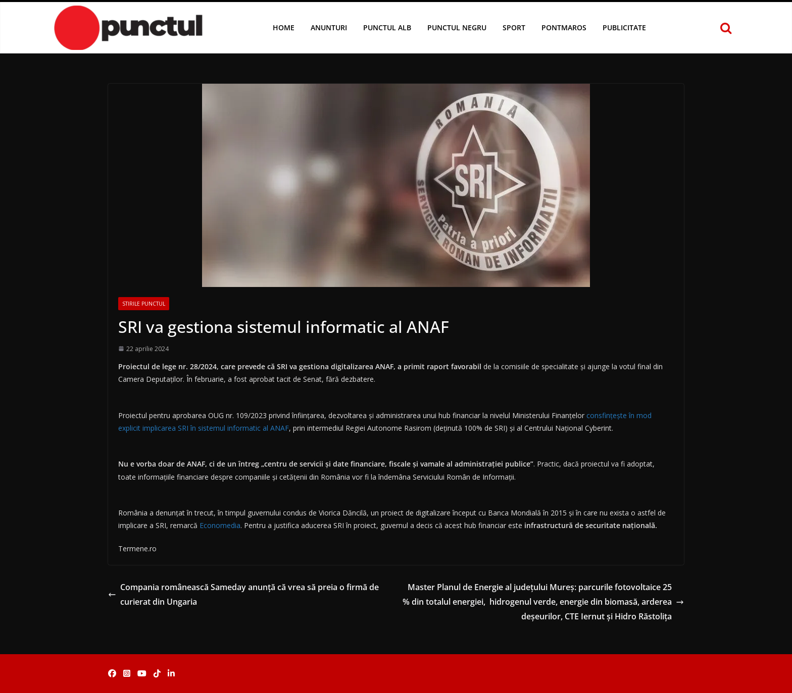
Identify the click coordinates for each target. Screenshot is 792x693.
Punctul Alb (387, 27)
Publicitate (624, 27)
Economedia (220, 525)
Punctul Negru (456, 27)
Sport (514, 27)
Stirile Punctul (143, 303)
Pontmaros (563, 27)
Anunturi (329, 27)
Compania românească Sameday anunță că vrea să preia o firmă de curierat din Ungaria (243, 594)
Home (283, 27)
